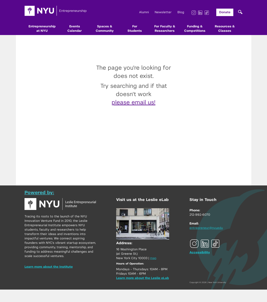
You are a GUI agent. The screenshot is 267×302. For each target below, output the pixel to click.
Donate (224, 12)
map (153, 258)
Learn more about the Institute (48, 266)
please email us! (133, 102)
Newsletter (163, 12)
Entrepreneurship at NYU (42, 28)
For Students (134, 28)
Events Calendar (74, 28)
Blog (180, 12)
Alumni (144, 12)
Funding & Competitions (194, 28)
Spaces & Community (105, 28)
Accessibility (199, 252)
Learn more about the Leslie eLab (142, 278)
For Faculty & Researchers (164, 28)
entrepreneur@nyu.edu (206, 227)
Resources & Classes (225, 28)
